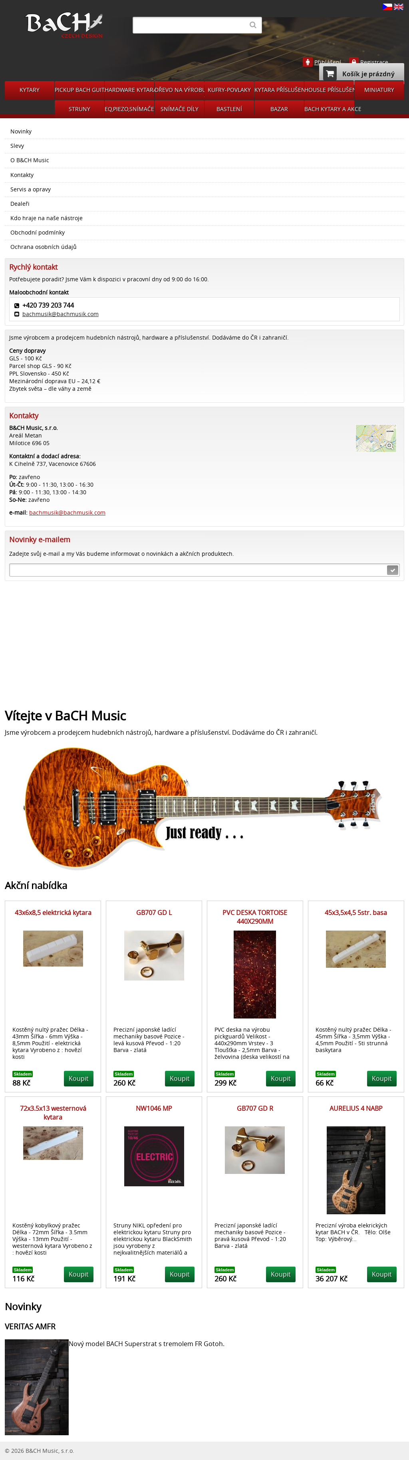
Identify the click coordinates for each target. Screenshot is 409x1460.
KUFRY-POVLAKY (229, 89)
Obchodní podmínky (37, 232)
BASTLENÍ (229, 109)
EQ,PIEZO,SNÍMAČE (129, 109)
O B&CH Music (29, 160)
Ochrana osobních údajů (43, 247)
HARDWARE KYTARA (129, 89)
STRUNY (79, 109)
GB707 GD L (154, 912)
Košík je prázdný (359, 73)
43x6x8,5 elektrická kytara (53, 912)
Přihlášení (327, 62)
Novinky (21, 131)
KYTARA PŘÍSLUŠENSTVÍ (279, 89)
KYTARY (30, 89)
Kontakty (22, 175)
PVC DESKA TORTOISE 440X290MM (254, 917)
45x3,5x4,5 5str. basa (356, 912)
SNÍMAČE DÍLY (180, 109)
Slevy (17, 145)
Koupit (79, 1078)
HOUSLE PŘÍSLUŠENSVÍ (329, 89)
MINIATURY (379, 89)
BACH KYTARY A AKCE (329, 109)
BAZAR (279, 109)
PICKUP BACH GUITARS (79, 89)
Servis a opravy (30, 189)
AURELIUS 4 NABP (356, 1108)
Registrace (374, 62)
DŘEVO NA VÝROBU (179, 89)
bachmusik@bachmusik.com (60, 314)
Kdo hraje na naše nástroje (46, 218)
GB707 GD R (255, 1108)
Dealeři (20, 203)
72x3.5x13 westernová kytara (53, 1113)
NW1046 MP (154, 1108)
